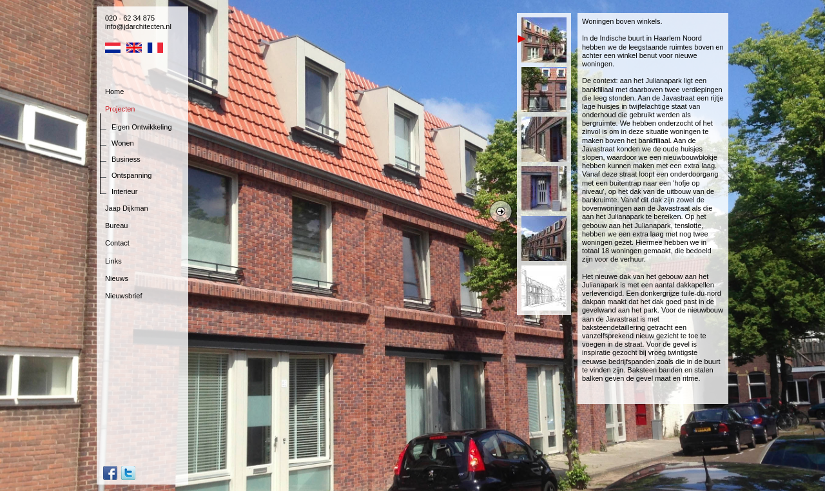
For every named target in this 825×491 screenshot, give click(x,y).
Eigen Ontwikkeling (142, 127)
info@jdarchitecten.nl (138, 26)
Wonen (123, 143)
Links (113, 261)
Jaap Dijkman (126, 208)
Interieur (124, 191)
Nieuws (116, 278)
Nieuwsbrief (123, 296)
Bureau (116, 225)
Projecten (120, 109)
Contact (117, 243)
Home (114, 91)
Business (126, 159)
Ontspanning (131, 175)
